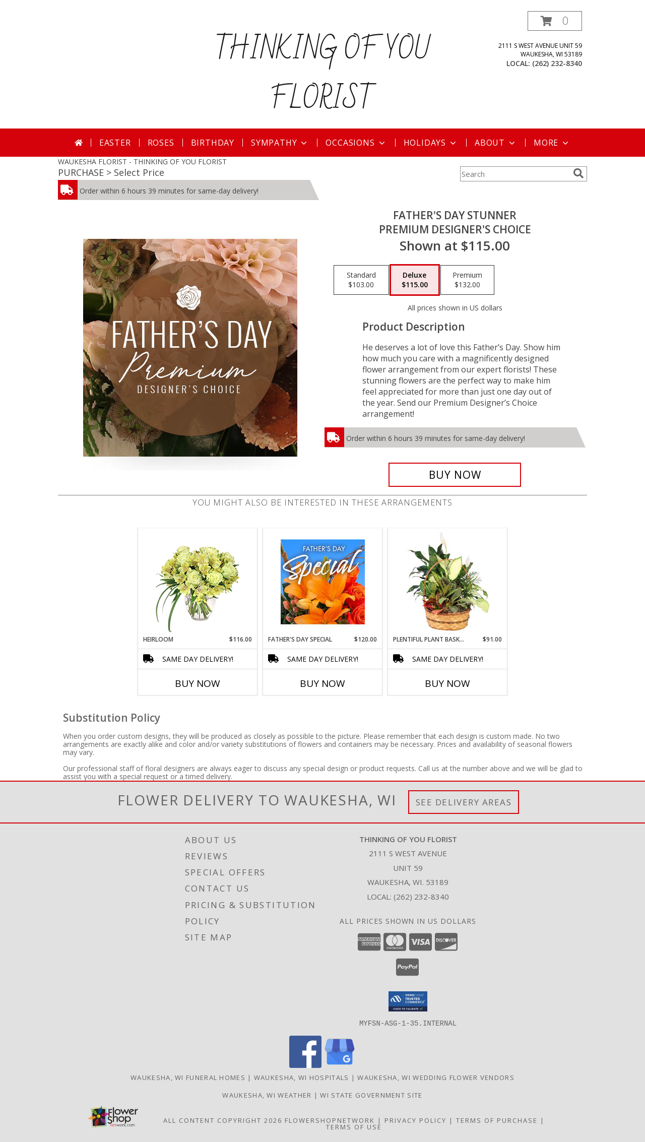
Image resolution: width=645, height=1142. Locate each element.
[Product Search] (514, 174)
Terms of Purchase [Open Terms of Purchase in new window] (497, 1119)
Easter (115, 142)
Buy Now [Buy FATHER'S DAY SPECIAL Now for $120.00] (322, 683)
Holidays (431, 142)
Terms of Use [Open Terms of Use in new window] (354, 1126)
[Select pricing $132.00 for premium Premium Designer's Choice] (467, 280)
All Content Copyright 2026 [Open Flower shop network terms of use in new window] (222, 1119)
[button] (555, 21)
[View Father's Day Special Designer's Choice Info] (323, 581)
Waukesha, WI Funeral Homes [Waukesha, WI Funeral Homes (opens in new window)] (188, 1077)
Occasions (356, 142)
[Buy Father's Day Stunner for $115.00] (455, 475)
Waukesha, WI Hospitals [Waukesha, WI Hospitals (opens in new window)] (301, 1077)
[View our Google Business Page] (340, 1064)
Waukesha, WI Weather (266, 1094)
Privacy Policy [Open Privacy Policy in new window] (415, 1119)
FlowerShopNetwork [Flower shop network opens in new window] (330, 1119)
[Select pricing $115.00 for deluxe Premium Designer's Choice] (414, 280)
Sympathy (280, 142)
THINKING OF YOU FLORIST (322, 74)
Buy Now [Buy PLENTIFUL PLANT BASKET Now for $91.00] (447, 683)
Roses (161, 142)
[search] (578, 173)
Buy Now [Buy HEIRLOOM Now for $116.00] (197, 683)
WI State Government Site (371, 1094)
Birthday (212, 142)
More (552, 142)
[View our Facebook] (305, 1064)
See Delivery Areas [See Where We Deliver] (464, 802)
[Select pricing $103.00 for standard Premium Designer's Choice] (361, 280)
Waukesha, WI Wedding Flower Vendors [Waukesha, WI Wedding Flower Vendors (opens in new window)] (435, 1077)
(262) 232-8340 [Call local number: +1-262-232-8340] (557, 63)
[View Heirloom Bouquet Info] (198, 582)
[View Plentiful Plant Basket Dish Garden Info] (448, 581)
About (496, 142)
